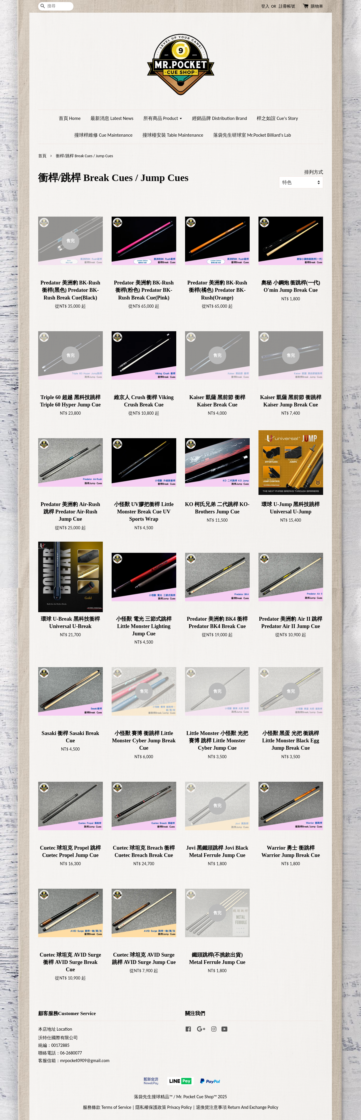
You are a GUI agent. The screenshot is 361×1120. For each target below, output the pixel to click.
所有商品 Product (162, 118)
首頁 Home (70, 118)
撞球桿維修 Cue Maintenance (103, 135)
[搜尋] (55, 6)
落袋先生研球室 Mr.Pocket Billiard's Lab (252, 135)
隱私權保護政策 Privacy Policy (163, 1107)
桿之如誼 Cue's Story (277, 118)
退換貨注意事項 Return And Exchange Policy (237, 1107)
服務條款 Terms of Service (107, 1107)
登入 (265, 6)
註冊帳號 (287, 6)
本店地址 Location (55, 1029)
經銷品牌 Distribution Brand (219, 118)
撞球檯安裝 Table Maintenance (172, 135)
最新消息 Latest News (111, 118)
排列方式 (313, 172)
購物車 (317, 6)
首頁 (42, 155)
